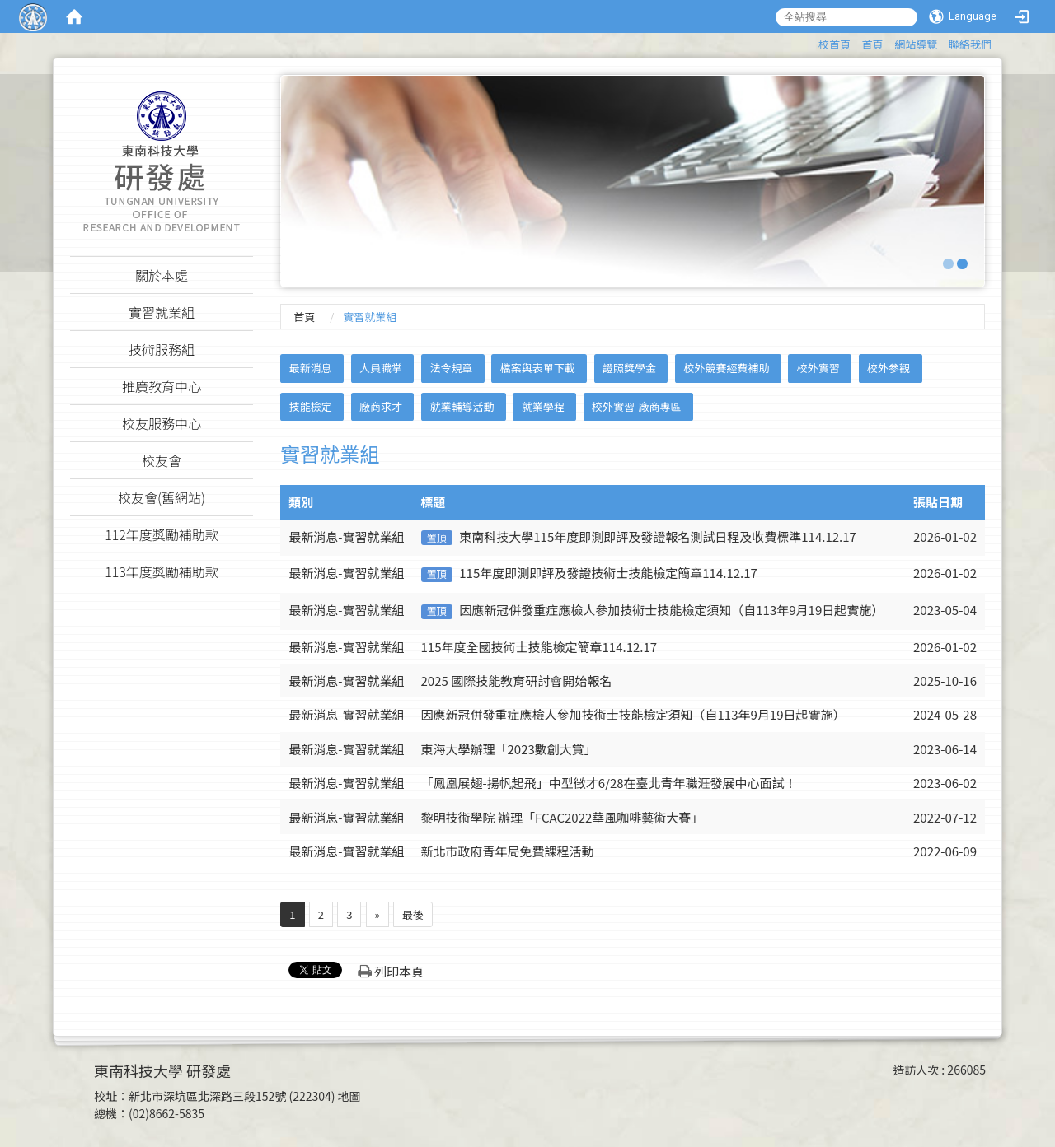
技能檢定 (310, 406)
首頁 (873, 44)
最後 (413, 914)
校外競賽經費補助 (726, 367)
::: (810, 41)
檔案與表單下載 (537, 367)
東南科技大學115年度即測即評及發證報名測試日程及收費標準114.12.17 (657, 536)
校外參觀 (888, 367)
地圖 (349, 1096)
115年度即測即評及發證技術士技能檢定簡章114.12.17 (608, 572)
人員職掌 (380, 367)
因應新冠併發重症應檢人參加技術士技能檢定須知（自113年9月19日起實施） (671, 609)
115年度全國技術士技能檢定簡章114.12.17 (539, 646)
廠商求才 (380, 406)
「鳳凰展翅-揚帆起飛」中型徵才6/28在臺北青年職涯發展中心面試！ (609, 782)
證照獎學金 (629, 367)
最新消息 (310, 367)
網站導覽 (915, 44)
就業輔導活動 (461, 406)
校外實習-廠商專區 (637, 406)
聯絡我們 (970, 44)
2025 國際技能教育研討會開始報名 (516, 680)
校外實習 (818, 367)
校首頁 (834, 44)
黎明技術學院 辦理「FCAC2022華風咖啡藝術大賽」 (562, 817)
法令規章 (450, 367)
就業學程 (543, 406)
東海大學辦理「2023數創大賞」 (509, 749)
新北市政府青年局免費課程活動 (507, 851)
